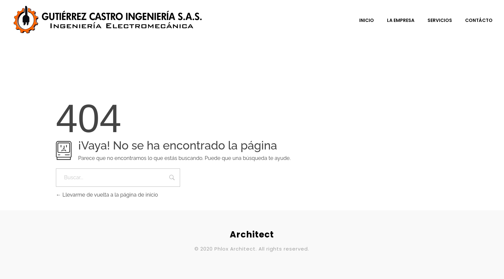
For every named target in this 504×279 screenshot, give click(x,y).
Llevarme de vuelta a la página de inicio (107, 195)
